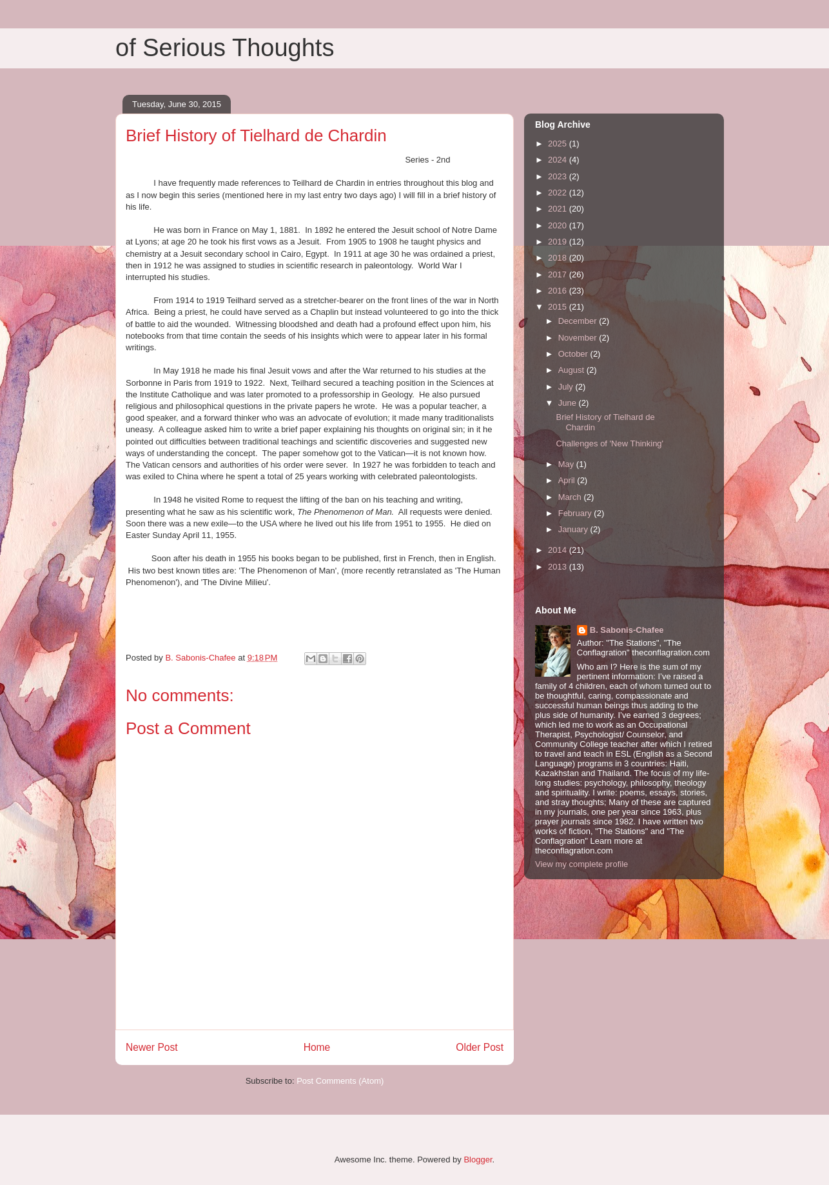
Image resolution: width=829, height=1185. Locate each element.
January (574, 529)
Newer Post (152, 1047)
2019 (558, 241)
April (568, 480)
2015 (558, 307)
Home (317, 1047)
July (567, 387)
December (579, 321)
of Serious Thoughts (224, 47)
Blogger (477, 1159)
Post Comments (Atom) (340, 1081)
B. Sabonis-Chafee (627, 630)
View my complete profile (581, 864)
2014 (558, 550)
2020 (558, 225)
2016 (558, 290)
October (574, 354)
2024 (558, 159)
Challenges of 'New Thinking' (609, 443)
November (579, 338)
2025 (558, 143)
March (571, 497)
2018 (558, 258)
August (572, 370)
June (568, 403)
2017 (558, 274)
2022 (558, 192)
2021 (558, 209)
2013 (558, 567)
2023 (558, 176)
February (576, 513)
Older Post (479, 1047)
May (567, 464)
